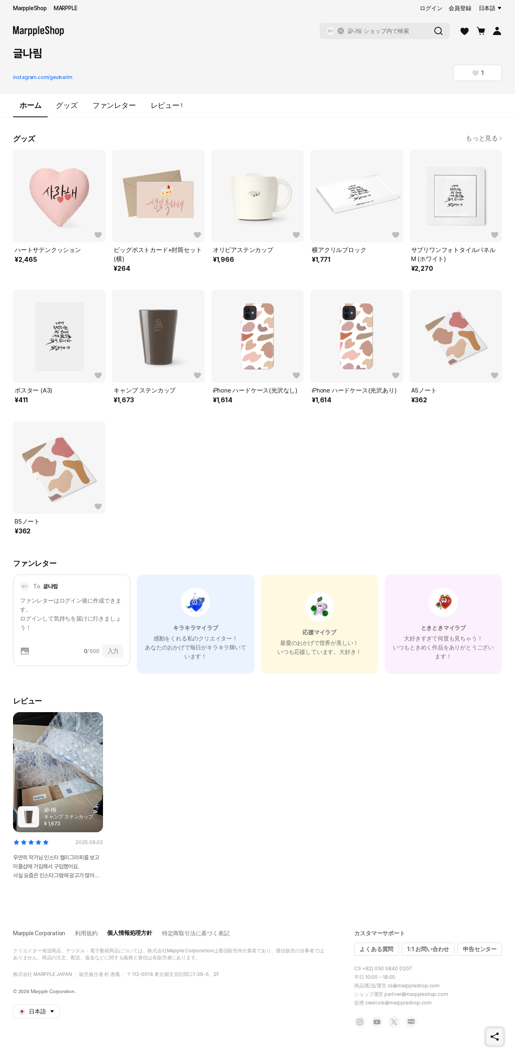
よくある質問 (376, 949)
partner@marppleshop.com (416, 994)
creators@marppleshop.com (398, 1003)
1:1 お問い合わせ (428, 949)
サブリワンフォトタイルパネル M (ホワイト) (453, 254)
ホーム (30, 109)
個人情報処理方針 (129, 933)
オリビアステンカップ (243, 250)
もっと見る (484, 138)
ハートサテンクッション (48, 250)
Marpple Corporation (39, 933)
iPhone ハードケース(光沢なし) (255, 390)
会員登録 (460, 8)
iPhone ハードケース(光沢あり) (354, 390)
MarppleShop (30, 8)
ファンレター (114, 105)
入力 (113, 651)
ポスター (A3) (33, 390)
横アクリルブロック (339, 250)
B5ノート (27, 521)
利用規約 (86, 933)
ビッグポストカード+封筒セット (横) (158, 254)
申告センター (480, 949)
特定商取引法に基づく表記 (196, 933)
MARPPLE (66, 8)
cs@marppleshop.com (414, 986)
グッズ (66, 105)
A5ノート (424, 390)
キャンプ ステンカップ (144, 390)
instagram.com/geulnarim (42, 77)
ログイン (431, 8)
